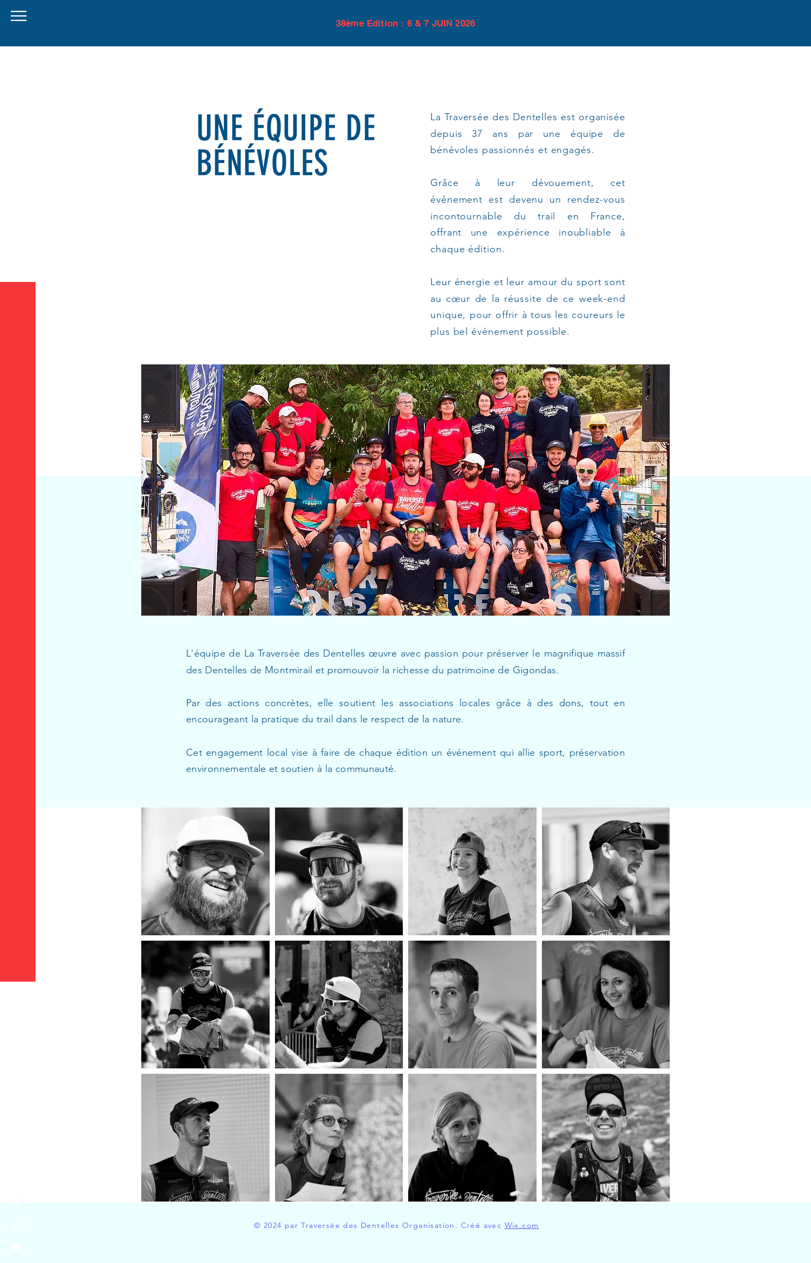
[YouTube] (16, 1246)
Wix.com (522, 1225)
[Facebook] (16, 1203)
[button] (18, 16)
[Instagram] (16, 1225)
